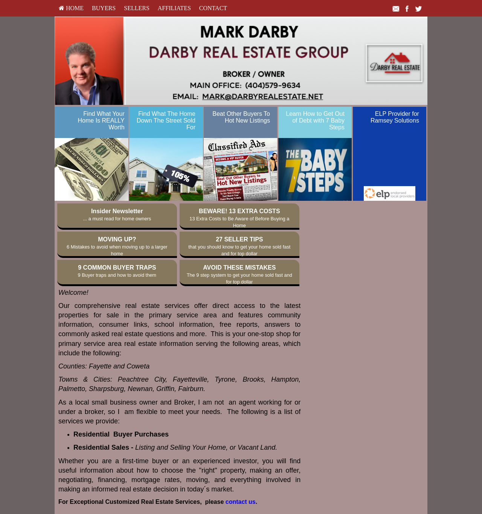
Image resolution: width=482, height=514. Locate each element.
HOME (71, 8)
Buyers (104, 8)
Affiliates (174, 8)
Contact (213, 8)
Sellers (136, 8)
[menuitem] (71, 8)
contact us (241, 502)
